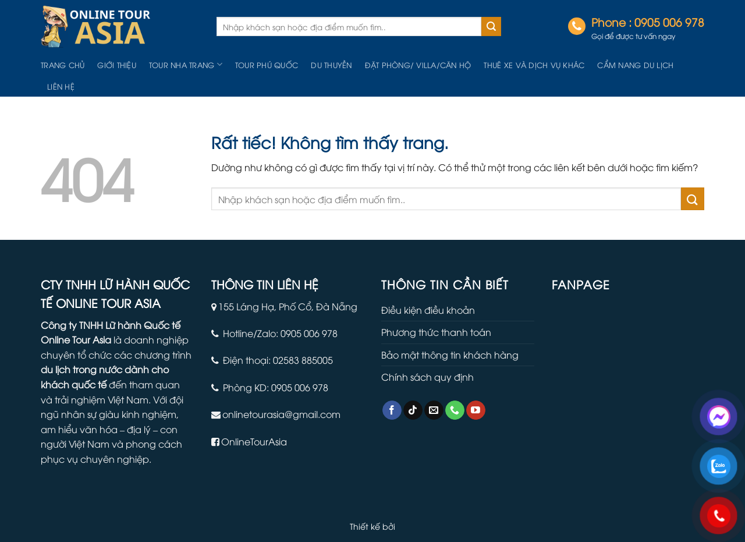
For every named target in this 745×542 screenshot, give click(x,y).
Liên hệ (60, 86)
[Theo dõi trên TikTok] (413, 410)
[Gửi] (491, 27)
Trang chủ (62, 64)
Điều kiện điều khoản (428, 309)
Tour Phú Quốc (266, 64)
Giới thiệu (116, 64)
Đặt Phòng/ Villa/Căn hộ (418, 64)
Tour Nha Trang (185, 64)
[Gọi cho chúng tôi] (454, 410)
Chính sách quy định (427, 376)
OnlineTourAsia (254, 441)
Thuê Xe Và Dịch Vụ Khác (534, 64)
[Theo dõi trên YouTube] (475, 410)
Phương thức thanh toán (436, 331)
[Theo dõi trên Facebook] (392, 410)
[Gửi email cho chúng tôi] (434, 410)
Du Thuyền (331, 64)
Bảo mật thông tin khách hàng (450, 354)
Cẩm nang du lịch (635, 64)
